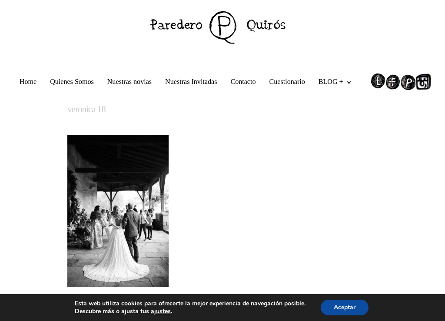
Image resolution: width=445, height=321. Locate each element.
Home (28, 81)
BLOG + (331, 83)
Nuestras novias (129, 81)
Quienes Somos (72, 81)
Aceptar (344, 307)
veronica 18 (86, 109)
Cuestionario (287, 81)
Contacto (243, 81)
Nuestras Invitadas (191, 81)
